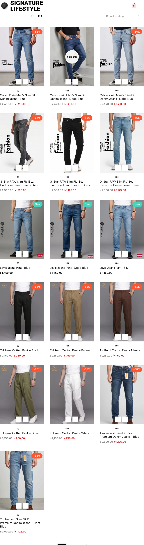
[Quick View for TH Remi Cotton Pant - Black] (26, 337)
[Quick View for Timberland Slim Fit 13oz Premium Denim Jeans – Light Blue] (26, 506)
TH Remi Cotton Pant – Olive (19, 433)
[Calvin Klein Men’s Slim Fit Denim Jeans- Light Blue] (122, 56)
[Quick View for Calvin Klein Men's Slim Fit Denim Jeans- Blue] (26, 81)
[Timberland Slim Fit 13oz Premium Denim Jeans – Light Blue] (22, 480)
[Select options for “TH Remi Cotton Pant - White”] (68, 419)
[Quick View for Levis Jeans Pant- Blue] (26, 254)
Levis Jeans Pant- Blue (15, 267)
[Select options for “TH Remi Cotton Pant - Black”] (19, 337)
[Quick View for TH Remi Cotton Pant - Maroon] (125, 337)
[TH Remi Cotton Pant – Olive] (22, 394)
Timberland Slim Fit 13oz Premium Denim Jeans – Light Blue (20, 523)
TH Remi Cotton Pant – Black (19, 350)
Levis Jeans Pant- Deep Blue (69, 267)
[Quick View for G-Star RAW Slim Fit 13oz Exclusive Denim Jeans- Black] (75, 168)
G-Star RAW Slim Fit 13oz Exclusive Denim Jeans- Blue (119, 183)
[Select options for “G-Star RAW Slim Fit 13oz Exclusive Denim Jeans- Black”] (68, 168)
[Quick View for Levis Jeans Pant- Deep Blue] (75, 254)
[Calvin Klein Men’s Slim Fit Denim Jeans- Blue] (22, 56)
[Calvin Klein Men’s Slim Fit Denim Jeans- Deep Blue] (72, 56)
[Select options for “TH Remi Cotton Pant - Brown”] (68, 337)
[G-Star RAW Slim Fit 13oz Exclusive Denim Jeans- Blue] (122, 142)
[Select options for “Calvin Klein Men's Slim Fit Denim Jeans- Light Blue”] (118, 81)
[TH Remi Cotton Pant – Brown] (72, 311)
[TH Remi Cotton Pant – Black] (22, 311)
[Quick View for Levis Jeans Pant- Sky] (125, 254)
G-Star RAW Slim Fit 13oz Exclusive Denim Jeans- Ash (19, 183)
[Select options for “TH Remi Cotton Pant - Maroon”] (118, 337)
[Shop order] (123, 16)
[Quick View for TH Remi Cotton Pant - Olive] (26, 419)
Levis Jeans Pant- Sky (114, 267)
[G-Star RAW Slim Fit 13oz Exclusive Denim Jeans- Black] (72, 142)
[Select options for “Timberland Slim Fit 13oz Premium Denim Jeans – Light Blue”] (19, 506)
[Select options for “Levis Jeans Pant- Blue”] (19, 254)
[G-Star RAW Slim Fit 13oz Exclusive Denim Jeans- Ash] (22, 142)
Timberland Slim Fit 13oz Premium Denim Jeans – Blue (119, 434)
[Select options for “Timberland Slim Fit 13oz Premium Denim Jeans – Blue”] (118, 419)
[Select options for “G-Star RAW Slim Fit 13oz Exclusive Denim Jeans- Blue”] (118, 168)
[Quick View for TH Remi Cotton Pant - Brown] (75, 337)
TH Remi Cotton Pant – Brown (70, 350)
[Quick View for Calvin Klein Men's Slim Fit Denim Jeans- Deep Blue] (75, 81)
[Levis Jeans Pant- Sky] (122, 229)
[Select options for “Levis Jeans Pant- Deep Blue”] (68, 254)
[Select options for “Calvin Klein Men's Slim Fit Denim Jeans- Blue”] (19, 81)
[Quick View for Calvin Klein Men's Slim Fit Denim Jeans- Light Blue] (125, 81)
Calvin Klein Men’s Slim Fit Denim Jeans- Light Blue (117, 97)
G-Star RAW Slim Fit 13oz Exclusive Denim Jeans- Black (70, 183)
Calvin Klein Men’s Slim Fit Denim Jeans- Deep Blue (67, 97)
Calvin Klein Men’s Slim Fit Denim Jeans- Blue (17, 97)
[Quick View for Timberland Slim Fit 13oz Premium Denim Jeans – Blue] (125, 419)
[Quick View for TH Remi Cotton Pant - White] (75, 419)
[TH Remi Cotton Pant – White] (72, 394)
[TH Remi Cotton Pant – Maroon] (122, 311)
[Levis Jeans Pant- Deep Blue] (72, 229)
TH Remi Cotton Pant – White (69, 433)
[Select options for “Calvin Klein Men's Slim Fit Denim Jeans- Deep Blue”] (68, 81)
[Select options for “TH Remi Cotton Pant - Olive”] (19, 419)
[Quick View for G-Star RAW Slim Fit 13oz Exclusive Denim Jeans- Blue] (125, 168)
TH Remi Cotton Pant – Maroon (120, 350)
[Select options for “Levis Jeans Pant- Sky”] (118, 254)
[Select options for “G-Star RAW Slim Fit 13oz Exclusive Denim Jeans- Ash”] (19, 168)
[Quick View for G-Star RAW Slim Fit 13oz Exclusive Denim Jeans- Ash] (26, 168)
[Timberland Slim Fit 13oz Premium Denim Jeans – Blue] (122, 394)
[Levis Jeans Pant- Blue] (22, 229)
